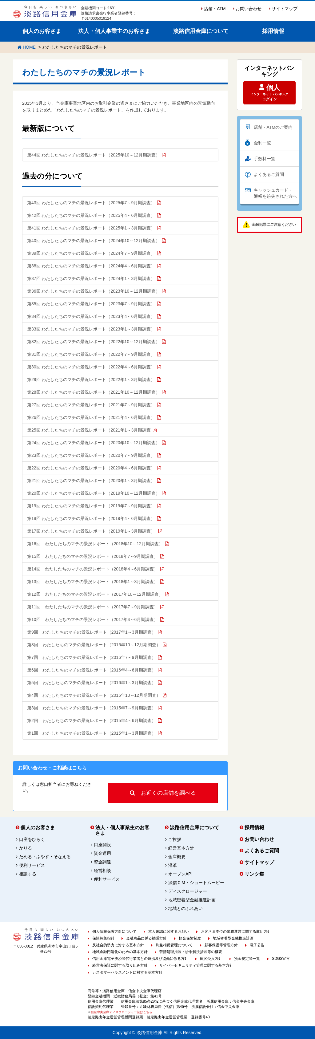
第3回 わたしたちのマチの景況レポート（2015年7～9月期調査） (91, 707)
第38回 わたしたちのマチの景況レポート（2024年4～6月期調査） (91, 265)
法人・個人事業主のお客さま (114, 31)
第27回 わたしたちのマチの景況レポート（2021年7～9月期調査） (91, 404)
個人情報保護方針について (114, 931)
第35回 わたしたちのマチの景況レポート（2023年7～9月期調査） (91, 303)
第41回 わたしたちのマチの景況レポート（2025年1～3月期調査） (91, 227)
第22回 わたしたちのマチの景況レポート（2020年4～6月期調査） (91, 467)
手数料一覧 (264, 158)
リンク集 (254, 874)
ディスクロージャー (187, 891)
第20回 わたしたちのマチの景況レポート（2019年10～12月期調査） (93, 493)
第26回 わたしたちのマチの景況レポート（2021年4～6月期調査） (91, 417)
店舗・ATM (213, 8)
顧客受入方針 (211, 958)
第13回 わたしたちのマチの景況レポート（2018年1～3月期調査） (92, 581)
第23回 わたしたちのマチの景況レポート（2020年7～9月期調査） (91, 455)
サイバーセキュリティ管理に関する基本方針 (196, 965)
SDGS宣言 (281, 958)
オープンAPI (180, 873)
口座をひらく (32, 839)
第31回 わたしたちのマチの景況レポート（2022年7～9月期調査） (91, 354)
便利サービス (32, 865)
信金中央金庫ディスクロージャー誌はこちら (121, 1012)
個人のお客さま (41, 31)
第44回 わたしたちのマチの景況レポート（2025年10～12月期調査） (93, 154)
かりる (25, 848)
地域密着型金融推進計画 (192, 899)
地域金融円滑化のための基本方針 (120, 952)
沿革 (172, 865)
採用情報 (273, 31)
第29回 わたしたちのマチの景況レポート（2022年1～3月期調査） (91, 379)
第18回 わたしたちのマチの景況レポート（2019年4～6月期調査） (91, 518)
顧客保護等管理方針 (221, 945)
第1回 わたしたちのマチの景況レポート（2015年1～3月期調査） (91, 733)
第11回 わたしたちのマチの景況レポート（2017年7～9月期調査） (92, 606)
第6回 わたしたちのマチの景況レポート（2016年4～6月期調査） (91, 670)
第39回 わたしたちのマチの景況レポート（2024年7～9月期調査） (91, 253)
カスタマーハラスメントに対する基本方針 (127, 972)
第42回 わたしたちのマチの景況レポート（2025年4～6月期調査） (91, 215)
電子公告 (257, 945)
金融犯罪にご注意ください (274, 224)
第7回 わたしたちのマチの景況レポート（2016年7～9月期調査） (91, 657)
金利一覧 (262, 142)
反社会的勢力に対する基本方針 (118, 945)
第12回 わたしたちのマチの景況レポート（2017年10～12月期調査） (95, 594)
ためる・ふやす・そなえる (45, 856)
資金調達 (102, 861)
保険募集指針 (103, 938)
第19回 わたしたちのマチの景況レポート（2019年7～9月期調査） (91, 505)
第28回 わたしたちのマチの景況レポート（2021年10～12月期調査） (93, 392)
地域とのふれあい (185, 908)
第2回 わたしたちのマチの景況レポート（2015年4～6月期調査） (91, 720)
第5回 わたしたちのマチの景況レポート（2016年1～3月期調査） (91, 682)
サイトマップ (283, 8)
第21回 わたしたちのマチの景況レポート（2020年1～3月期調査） (91, 480)
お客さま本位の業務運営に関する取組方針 (236, 931)
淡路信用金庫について (201, 31)
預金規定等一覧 (247, 958)
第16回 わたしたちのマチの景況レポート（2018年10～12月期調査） (95, 543)
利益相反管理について (174, 945)
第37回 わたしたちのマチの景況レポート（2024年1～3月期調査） (91, 278)
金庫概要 (176, 856)
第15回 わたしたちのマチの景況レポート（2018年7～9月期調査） (92, 556)
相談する (27, 873)
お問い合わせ (247, 8)
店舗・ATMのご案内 (273, 127)
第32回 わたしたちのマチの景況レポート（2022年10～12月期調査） (93, 341)
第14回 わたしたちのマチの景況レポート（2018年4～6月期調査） (92, 568)
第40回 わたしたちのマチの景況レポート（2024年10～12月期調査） (93, 240)
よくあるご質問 (269, 174)
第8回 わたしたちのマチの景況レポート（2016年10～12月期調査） (94, 644)
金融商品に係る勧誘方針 (146, 938)
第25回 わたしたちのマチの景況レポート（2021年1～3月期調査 (89, 430)
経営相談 (102, 870)
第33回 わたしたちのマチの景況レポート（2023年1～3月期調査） (91, 329)
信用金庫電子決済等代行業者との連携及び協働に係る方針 (140, 958)
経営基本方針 (181, 848)
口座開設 (102, 844)
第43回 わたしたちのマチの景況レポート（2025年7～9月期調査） (91, 202)
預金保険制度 (190, 938)
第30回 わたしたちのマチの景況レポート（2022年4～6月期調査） (91, 366)
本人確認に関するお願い (168, 931)
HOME (27, 47)
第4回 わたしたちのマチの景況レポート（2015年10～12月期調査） (94, 695)
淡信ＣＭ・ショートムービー (196, 882)
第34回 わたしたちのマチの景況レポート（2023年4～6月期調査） (91, 316)
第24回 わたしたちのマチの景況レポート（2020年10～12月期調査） (93, 442)
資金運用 (102, 853)
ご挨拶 (174, 839)
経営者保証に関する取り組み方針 (120, 965)
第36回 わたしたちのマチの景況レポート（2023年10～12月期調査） (93, 291)
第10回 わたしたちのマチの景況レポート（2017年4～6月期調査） (92, 619)
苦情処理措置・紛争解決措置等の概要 (190, 952)
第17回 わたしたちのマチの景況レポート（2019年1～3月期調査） (91, 531)
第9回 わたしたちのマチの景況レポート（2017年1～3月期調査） (91, 632)
